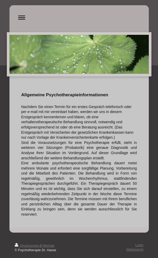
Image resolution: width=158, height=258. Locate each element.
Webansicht (135, 249)
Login (139, 245)
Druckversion (27, 246)
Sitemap (48, 246)
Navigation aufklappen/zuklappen (79, 17)
